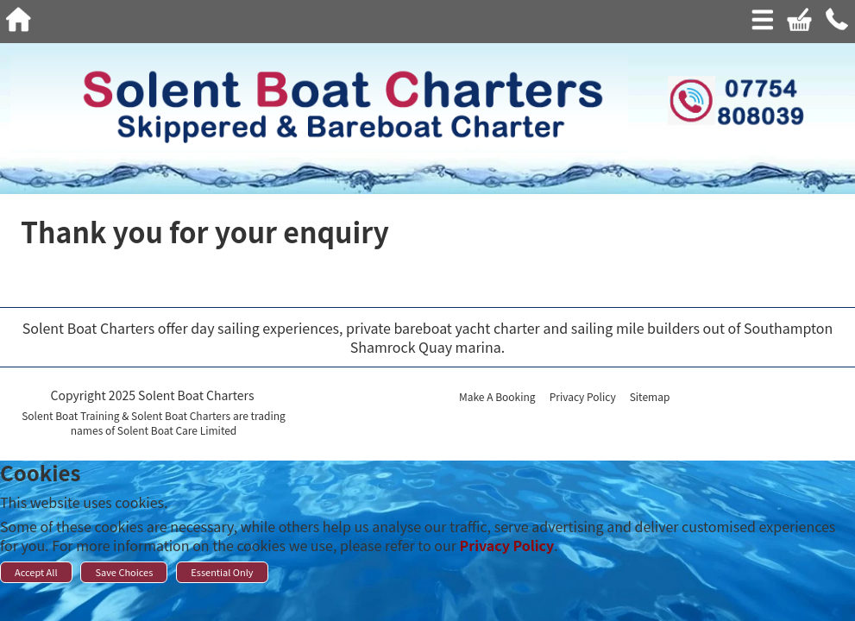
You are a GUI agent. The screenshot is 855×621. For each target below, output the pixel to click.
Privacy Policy (507, 545)
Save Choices (124, 572)
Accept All (36, 572)
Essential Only (222, 572)
